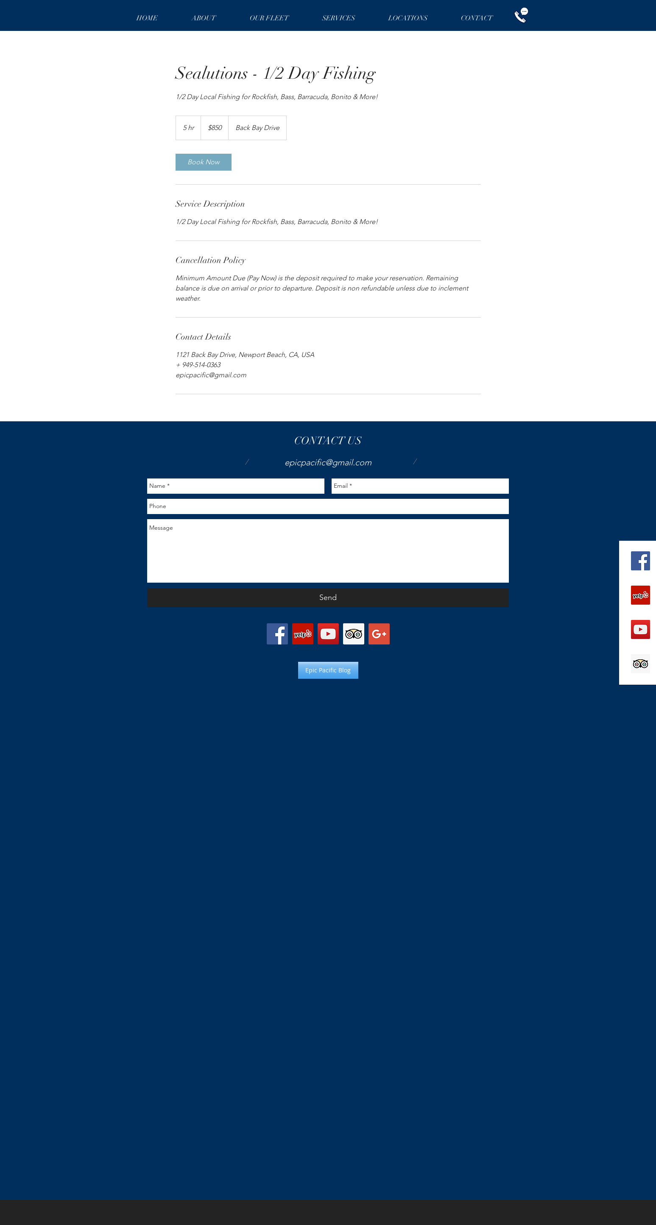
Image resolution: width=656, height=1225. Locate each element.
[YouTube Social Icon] (640, 629)
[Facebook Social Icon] (640, 560)
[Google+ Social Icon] (379, 633)
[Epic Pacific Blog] (328, 670)
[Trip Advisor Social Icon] (640, 663)
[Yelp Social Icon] (640, 595)
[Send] (328, 597)
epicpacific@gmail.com (328, 462)
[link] (204, 162)
